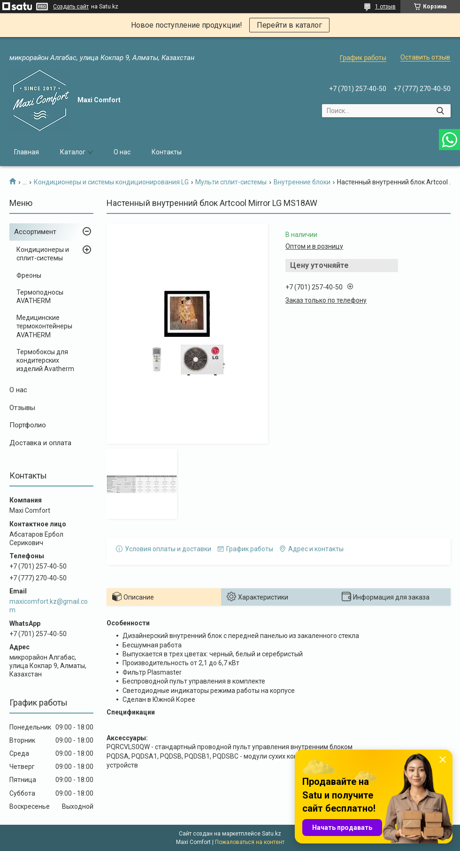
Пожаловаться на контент (249, 842)
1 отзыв (385, 6)
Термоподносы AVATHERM (39, 296)
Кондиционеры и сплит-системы (42, 254)
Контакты (167, 152)
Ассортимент (35, 232)
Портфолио (27, 425)
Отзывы (22, 407)
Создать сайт (71, 6)
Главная (26, 152)
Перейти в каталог (289, 25)
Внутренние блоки (302, 182)
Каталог (72, 152)
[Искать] (440, 110)
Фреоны (28, 275)
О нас (122, 152)
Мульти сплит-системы (231, 182)
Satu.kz (271, 833)
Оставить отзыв (425, 57)
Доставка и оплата (40, 443)
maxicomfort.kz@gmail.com (48, 606)
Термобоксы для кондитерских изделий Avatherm (45, 360)
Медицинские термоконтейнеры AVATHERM (44, 326)
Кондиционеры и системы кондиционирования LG (111, 182)
